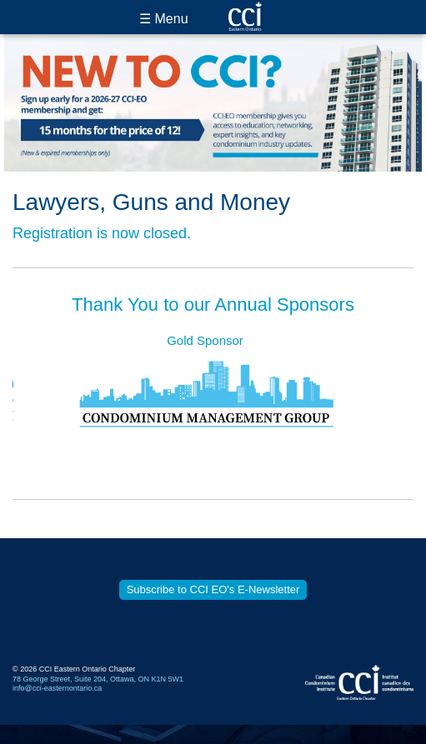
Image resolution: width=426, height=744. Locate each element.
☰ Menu (163, 19)
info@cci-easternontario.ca (57, 688)
